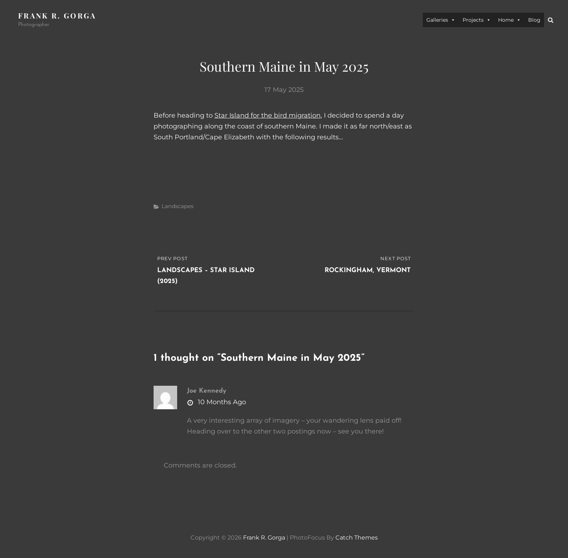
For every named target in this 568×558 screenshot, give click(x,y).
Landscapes (177, 206)
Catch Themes (356, 537)
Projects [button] (477, 20)
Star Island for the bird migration (267, 115)
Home (509, 20)
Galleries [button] (440, 20)
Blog (534, 20)
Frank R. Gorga (57, 15)
